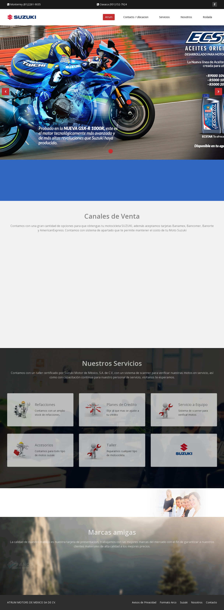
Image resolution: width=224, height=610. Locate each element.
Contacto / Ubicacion (135, 17)
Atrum (108, 17)
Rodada (207, 17)
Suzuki (184, 602)
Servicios (164, 17)
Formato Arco (168, 602)
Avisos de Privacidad (144, 602)
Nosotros (186, 17)
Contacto (211, 602)
